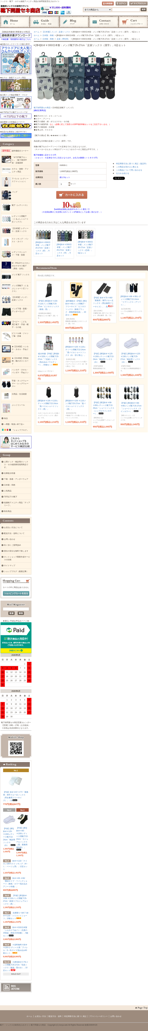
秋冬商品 (7, 511)
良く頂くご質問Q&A (12, 545)
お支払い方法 (40, 1016)
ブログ (74, 22)
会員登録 (108, 4)
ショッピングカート (133, 22)
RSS (13, 986)
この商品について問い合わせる (129, 170)
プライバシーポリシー (98, 1016)
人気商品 (7, 491)
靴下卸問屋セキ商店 (42, 108)
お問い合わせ (103, 22)
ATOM (15, 989)
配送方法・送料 (55, 1016)
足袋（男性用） (63, 39)
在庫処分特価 (9, 473)
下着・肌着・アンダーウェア (16, 479)
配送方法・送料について (14, 533)
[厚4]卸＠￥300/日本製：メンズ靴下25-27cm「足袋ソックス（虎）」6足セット (43, 248)
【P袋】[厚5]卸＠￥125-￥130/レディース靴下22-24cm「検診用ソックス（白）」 (9, 836)
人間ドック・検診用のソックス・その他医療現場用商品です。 (16, 464)
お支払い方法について (13, 527)
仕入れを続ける (122, 173)
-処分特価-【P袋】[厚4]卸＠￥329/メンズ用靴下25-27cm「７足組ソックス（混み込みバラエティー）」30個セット (48, 359)
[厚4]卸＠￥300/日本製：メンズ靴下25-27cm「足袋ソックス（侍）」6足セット (64, 250)
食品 (6, 418)
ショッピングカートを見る (16, 593)
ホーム (14, 22)
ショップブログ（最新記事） (16, 571)
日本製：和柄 (48, 35)
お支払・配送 (44, 22)
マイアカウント (138, 4)
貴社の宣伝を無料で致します (16, 551)
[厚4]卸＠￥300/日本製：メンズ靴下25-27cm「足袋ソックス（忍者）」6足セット (85, 247)
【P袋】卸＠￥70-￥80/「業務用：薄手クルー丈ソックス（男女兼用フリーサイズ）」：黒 (103, 302)
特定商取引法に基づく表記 (75, 1016)
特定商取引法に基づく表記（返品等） (132, 164)
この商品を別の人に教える (127, 167)
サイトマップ (9, 565)
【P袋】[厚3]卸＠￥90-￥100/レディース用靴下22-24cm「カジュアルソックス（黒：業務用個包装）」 (22, 839)
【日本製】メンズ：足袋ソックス (56, 32)
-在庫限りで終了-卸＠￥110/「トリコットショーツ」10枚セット (16, 916)
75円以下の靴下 (10, 497)
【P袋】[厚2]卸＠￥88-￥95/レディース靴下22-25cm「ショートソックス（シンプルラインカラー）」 (103, 408)
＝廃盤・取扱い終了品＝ (14, 424)
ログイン (121, 4)
